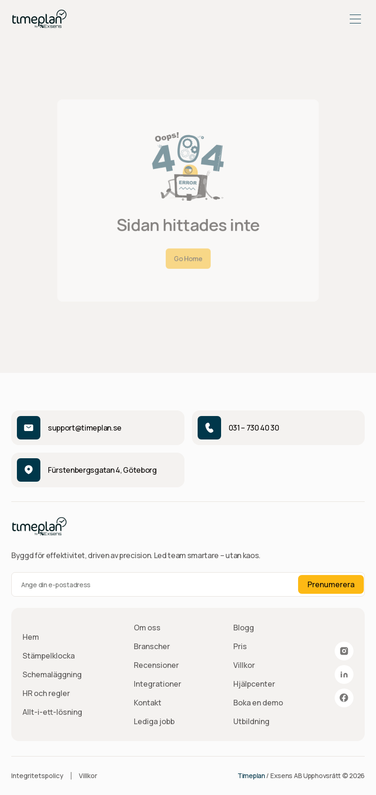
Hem (31, 637)
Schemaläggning (52, 674)
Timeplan (251, 775)
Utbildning (251, 721)
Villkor (244, 665)
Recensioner (156, 665)
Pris (240, 646)
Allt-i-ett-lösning (52, 712)
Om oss (147, 627)
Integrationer (157, 684)
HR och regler (46, 693)
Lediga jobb (154, 721)
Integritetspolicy (37, 775)
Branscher (152, 646)
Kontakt (147, 702)
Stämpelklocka (49, 656)
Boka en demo (258, 702)
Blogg (243, 627)
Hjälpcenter (254, 684)
